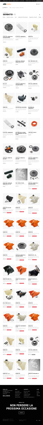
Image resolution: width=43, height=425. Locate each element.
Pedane (40, 17)
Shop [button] (16, 389)
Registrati (38, 392)
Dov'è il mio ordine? (27, 391)
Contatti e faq (26, 392)
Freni (16, 17)
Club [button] (38, 389)
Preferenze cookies (21, 420)
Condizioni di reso (26, 395)
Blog (37, 394)
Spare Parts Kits (17, 397)
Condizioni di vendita (27, 394)
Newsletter (38, 395)
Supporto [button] (26, 389)
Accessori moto (17, 394)
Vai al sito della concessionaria (29, 397)
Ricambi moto (17, 395)
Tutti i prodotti (17, 391)
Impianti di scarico (10, 17)
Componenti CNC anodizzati (23, 17)
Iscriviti (21, 412)
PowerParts (5, 12)
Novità (4, 17)
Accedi (38, 391)
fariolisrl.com (5, 393)
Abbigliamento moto (18, 392)
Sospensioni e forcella (33, 17)
